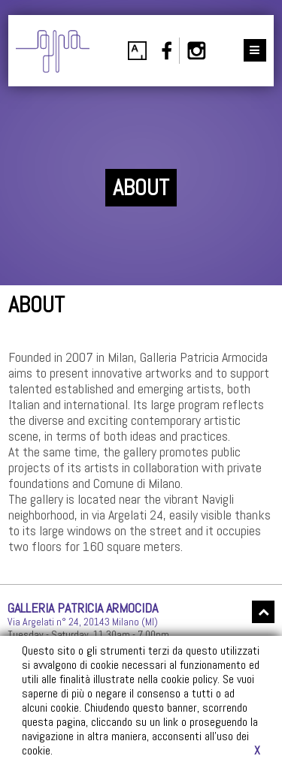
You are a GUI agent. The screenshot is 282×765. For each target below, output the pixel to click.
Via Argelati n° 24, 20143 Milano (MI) (83, 621)
